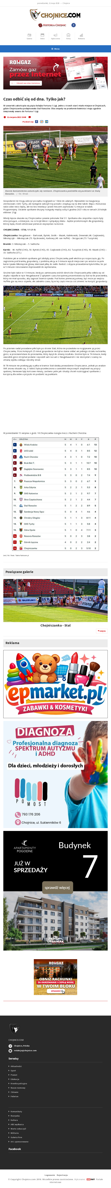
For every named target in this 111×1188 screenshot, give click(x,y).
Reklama (12, 643)
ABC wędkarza (17, 1124)
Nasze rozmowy (18, 1087)
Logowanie (50, 1175)
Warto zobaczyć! (18, 1128)
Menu (55, 48)
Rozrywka (15, 1115)
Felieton (14, 1096)
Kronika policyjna (19, 1083)
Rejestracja (62, 1175)
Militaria (15, 1133)
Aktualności (16, 1066)
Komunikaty (16, 1111)
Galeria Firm (16, 1137)
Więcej (102, 631)
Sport (13, 1070)
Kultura (14, 1120)
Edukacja (15, 1079)
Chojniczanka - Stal (55, 625)
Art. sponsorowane (19, 1141)
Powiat (14, 1075)
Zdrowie (14, 1092)
